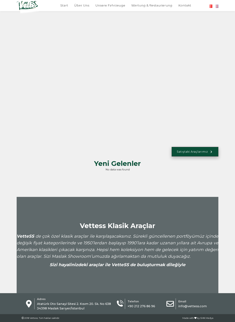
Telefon (134, 301)
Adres (41, 299)
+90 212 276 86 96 (166, 3)
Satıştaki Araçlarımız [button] (195, 151)
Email (182, 301)
